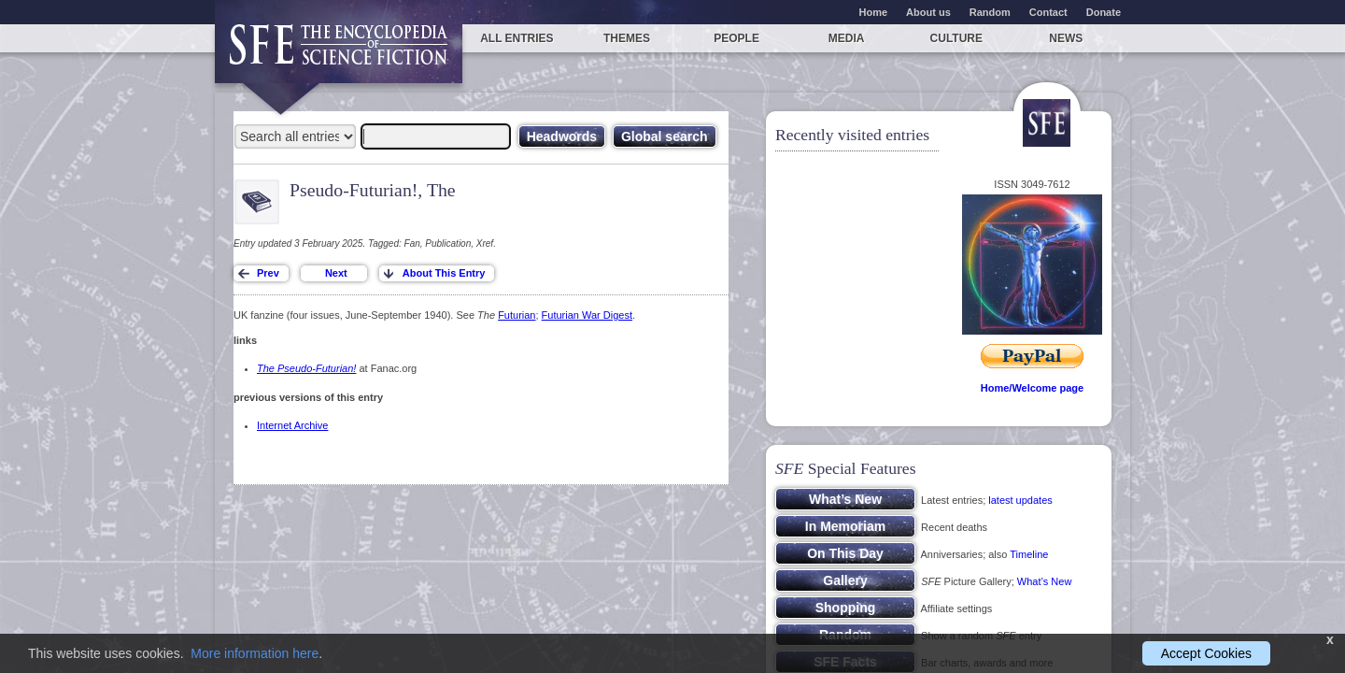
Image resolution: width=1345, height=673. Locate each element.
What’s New (1044, 581)
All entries (516, 38)
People (736, 38)
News (1066, 38)
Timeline (1029, 554)
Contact (1048, 12)
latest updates (1020, 500)
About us (928, 12)
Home (873, 12)
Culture (956, 38)
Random (990, 12)
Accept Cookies (1206, 653)
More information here (255, 653)
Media (846, 38)
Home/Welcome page (1032, 388)
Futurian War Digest (587, 315)
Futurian (516, 315)
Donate (1103, 12)
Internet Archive (292, 425)
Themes (626, 38)
